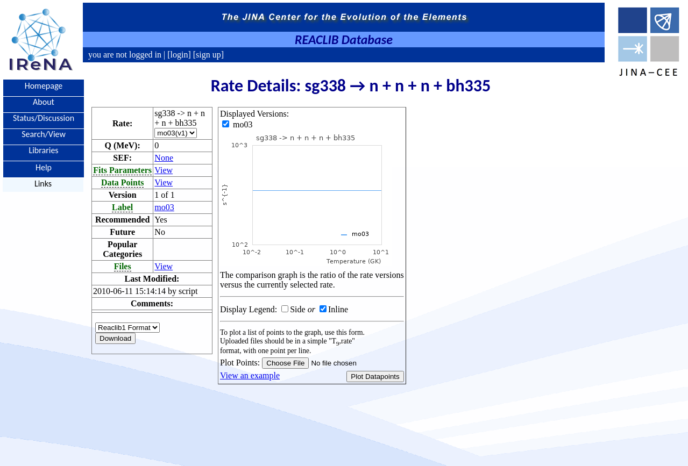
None (163, 157)
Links (43, 183)
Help (44, 167)
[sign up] (207, 54)
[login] (179, 54)
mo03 (164, 207)
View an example (250, 375)
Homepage (44, 86)
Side (297, 309)
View (163, 170)
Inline (338, 309)
